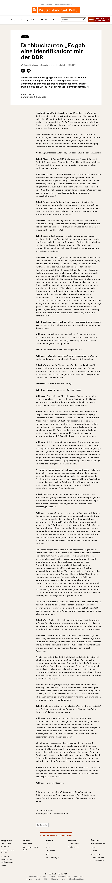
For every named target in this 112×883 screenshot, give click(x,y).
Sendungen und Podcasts (7, 851)
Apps (48, 847)
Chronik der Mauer (77, 879)
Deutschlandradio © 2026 (56, 874)
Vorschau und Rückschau (6, 845)
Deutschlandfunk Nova (63, 4)
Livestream (27, 844)
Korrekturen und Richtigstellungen (97, 859)
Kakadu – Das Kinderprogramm (8, 860)
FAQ (47, 844)
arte (63, 879)
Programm (15, 20)
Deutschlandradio (97, 844)
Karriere (93, 851)
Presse (93, 847)
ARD (38, 879)
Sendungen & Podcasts (30, 20)
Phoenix (54, 879)
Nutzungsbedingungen (60, 876)
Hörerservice (73, 844)
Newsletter (50, 851)
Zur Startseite (42, 825)
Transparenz (95, 854)
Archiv (53, 20)
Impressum (79, 876)
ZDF (45, 879)
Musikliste (45, 20)
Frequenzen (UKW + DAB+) (31, 848)
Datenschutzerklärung (38, 876)
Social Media (73, 847)
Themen (5, 20)
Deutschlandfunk (46, 4)
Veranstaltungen (53, 858)
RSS (47, 854)
